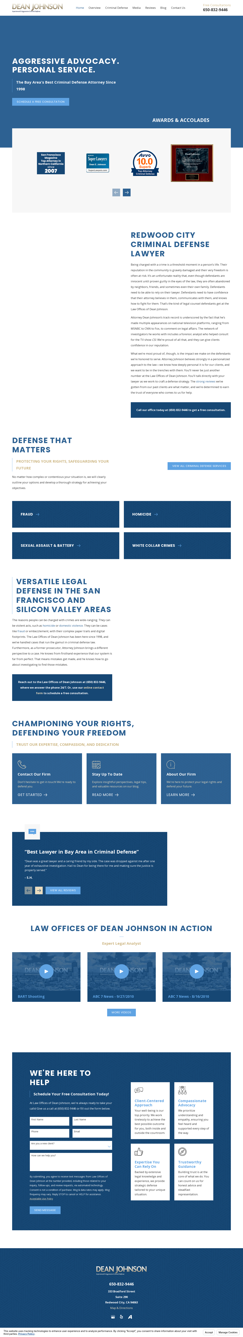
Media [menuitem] (136, 8)
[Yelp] (121, 1317)
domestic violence (70, 625)
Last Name (79, 1119)
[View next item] (127, 192)
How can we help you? (42, 1155)
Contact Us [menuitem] (178, 8)
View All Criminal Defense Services (198, 466)
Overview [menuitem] (95, 8)
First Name (36, 1119)
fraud (20, 631)
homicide (48, 625)
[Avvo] (130, 1317)
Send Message (44, 1210)
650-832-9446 (215, 9)
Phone (33, 1131)
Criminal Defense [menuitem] (116, 8)
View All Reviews (63, 891)
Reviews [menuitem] (150, 8)
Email (76, 1131)
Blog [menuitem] (163, 8)
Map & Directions (121, 1308)
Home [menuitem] (80, 8)
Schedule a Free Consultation (40, 102)
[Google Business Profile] (113, 1317)
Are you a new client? (41, 1143)
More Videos (121, 1012)
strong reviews (205, 381)
